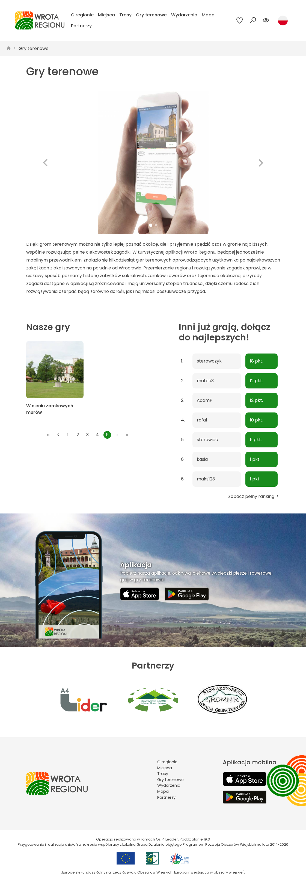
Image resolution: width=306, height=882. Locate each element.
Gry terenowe (151, 15)
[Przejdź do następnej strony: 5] (117, 435)
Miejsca (106, 15)
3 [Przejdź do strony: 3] (87, 435)
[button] (45, 162)
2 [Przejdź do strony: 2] (77, 435)
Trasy (125, 15)
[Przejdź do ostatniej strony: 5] (127, 435)
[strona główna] (9, 48)
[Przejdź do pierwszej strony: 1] (48, 435)
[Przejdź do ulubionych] (239, 20)
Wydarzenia (184, 15)
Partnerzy (81, 26)
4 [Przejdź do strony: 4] (97, 435)
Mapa (208, 15)
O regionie (82, 15)
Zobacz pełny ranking (254, 496)
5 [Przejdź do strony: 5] (107, 435)
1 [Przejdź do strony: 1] (68, 435)
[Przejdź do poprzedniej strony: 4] (58, 435)
